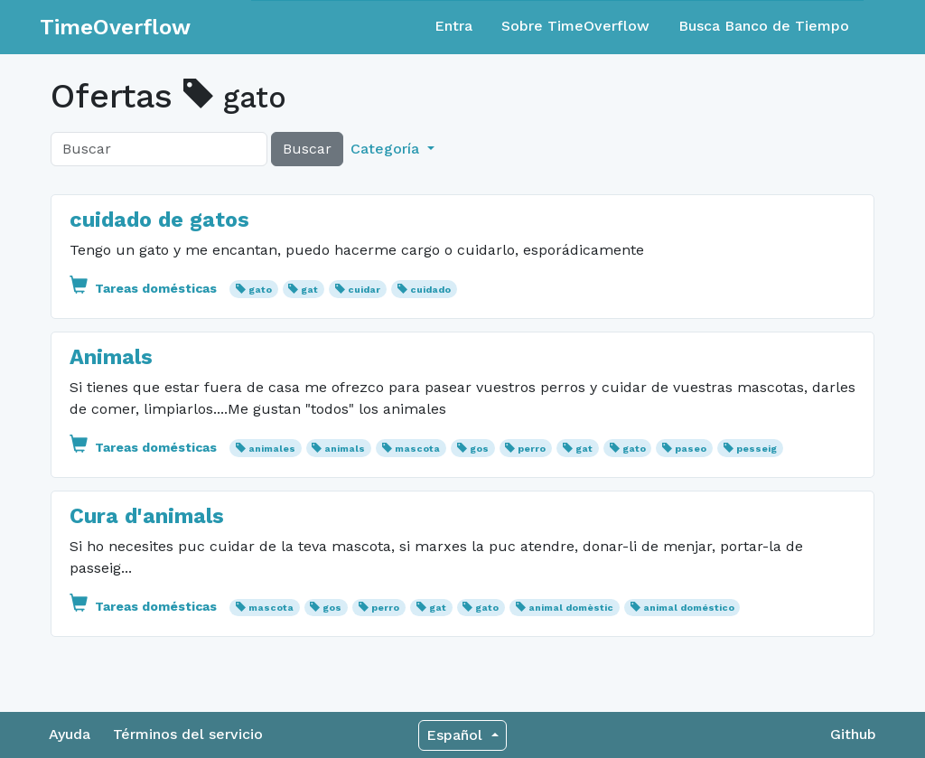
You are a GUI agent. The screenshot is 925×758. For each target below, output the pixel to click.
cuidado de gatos (159, 219)
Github (853, 734)
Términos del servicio (188, 734)
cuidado (430, 289)
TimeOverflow (115, 27)
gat (309, 289)
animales (271, 448)
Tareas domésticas (145, 288)
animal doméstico (688, 607)
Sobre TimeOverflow (575, 25)
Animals (111, 357)
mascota (417, 448)
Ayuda (69, 734)
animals (344, 448)
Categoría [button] (387, 148)
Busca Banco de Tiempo (763, 25)
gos (479, 448)
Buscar (307, 148)
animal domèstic (570, 607)
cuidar (364, 289)
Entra (453, 25)
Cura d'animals (147, 516)
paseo (690, 448)
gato (260, 289)
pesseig (756, 448)
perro (532, 448)
